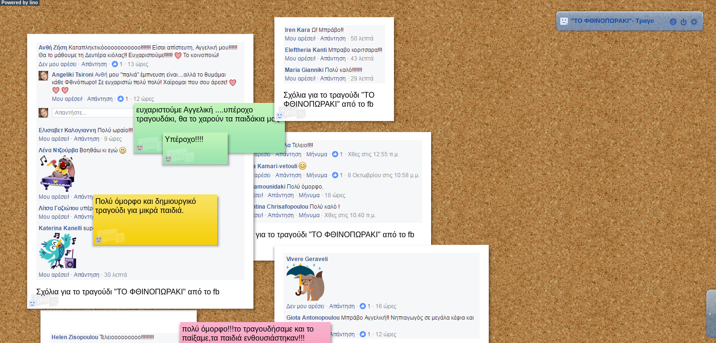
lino (34, 2)
